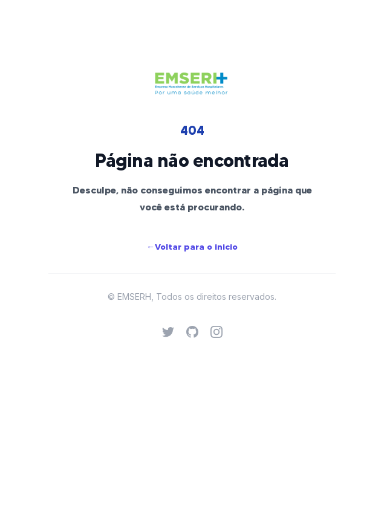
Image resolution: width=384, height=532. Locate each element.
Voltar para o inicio (192, 246)
